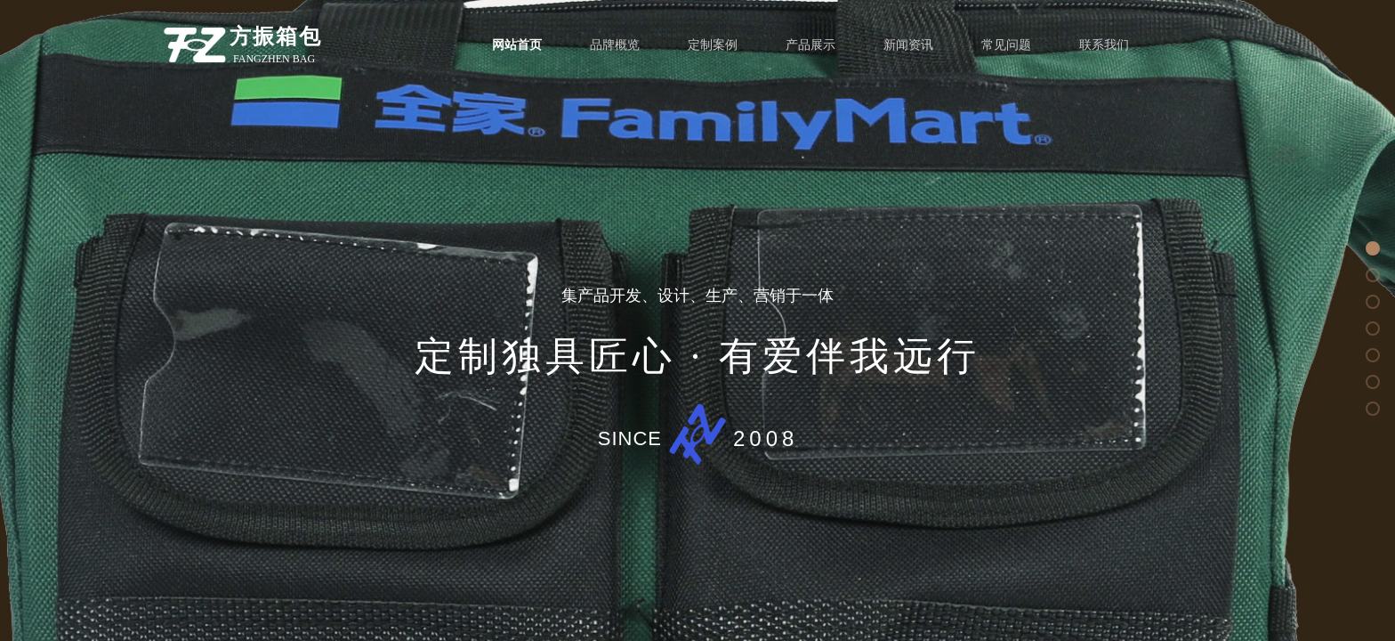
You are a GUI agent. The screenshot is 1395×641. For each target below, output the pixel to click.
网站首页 (517, 45)
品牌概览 (615, 45)
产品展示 (810, 45)
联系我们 (1104, 45)
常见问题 (1006, 45)
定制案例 (713, 45)
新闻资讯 (908, 45)
